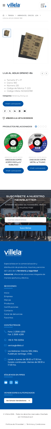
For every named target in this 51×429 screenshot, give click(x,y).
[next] (46, 73)
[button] (36, 126)
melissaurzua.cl (27, 417)
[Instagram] (11, 382)
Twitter (10, 111)
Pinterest (20, 111)
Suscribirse (25, 228)
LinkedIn (15, 111)
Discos (22, 96)
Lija (26, 96)
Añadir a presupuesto (13, 104)
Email (24, 111)
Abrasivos (15, 96)
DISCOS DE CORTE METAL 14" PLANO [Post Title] (38, 161)
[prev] (42, 73)
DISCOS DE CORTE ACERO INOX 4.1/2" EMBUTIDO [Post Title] (13, 162)
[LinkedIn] (16, 382)
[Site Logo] (14, 5)
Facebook (5, 111)
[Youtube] (5, 382)
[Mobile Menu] (5, 5)
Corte (15, 157)
